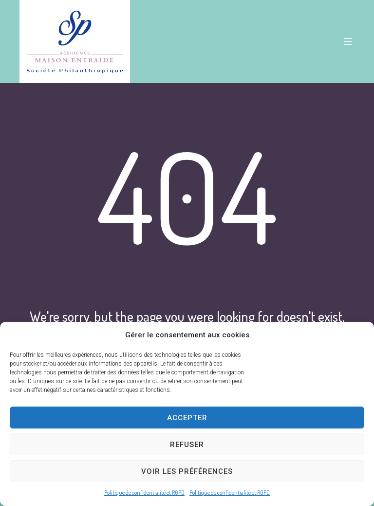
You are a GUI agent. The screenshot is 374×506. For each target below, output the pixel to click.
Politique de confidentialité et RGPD (144, 492)
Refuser (187, 444)
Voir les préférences (187, 471)
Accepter (187, 417)
